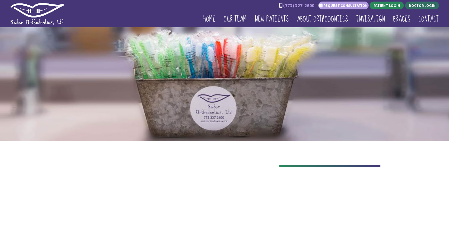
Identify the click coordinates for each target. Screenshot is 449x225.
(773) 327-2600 (298, 5)
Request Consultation (343, 5)
